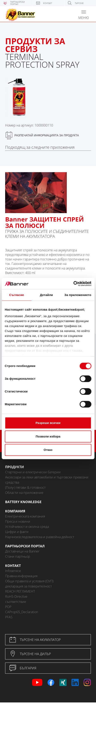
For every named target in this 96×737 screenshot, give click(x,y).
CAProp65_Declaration (21, 612)
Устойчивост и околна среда (27, 526)
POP (8, 607)
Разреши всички (48, 423)
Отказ (48, 449)
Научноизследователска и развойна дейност (39, 537)
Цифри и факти (17, 531)
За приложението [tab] (77, 295)
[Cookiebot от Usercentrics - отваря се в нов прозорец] (73, 283)
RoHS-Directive (16, 596)
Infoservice (13, 571)
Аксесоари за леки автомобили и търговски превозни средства (46, 480)
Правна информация (21, 576)
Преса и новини (17, 521)
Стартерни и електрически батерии (33, 472)
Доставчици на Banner (22, 551)
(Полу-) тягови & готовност (25, 487)
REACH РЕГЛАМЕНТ (20, 591)
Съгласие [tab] (16, 295)
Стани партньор (17, 556)
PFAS (9, 617)
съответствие (15, 601)
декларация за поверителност (28, 586)
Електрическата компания (25, 516)
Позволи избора (48, 436)
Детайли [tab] (46, 295)
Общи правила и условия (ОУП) (29, 581)
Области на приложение (24, 492)
